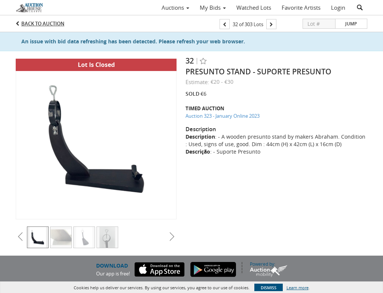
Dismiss (268, 287)
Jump (351, 24)
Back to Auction (42, 23)
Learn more (298, 287)
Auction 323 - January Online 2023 (223, 115)
